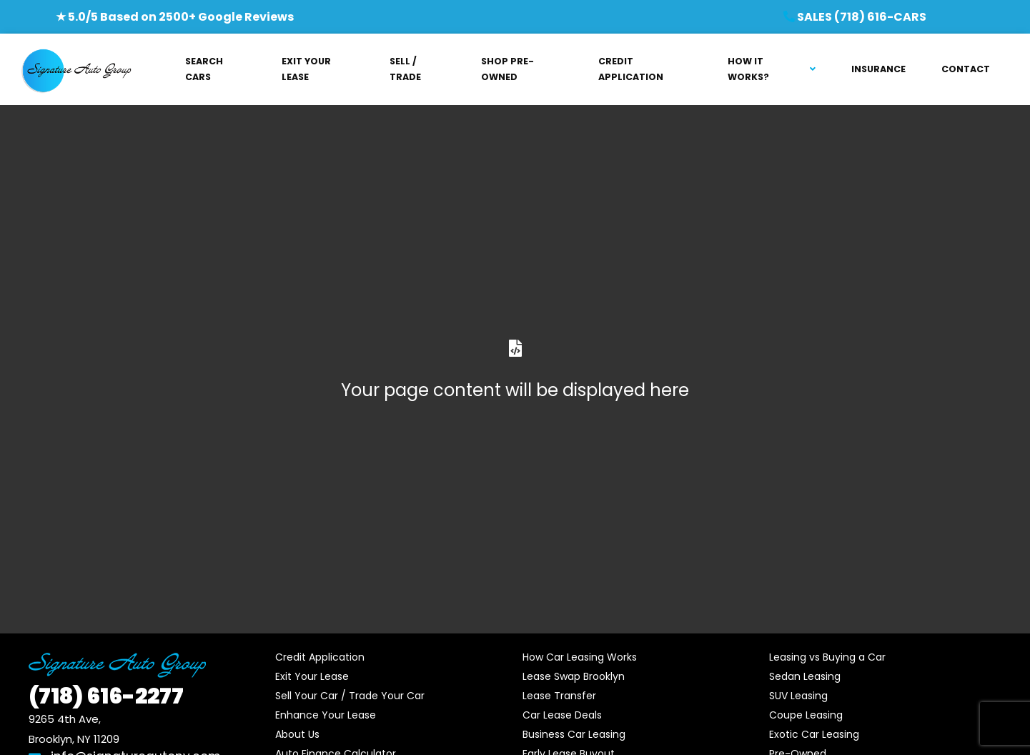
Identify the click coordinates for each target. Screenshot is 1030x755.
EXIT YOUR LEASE (306, 69)
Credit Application (320, 657)
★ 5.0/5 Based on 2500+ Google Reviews (175, 17)
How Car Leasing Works (580, 657)
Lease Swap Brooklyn (574, 676)
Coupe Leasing (806, 715)
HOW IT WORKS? (748, 69)
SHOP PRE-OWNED (507, 69)
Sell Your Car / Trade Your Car (350, 696)
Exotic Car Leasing (814, 734)
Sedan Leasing (805, 676)
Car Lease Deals (562, 715)
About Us (297, 734)
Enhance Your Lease (325, 715)
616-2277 (106, 696)
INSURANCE (878, 69)
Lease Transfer (559, 696)
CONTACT (965, 69)
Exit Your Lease (312, 676)
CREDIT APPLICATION (630, 69)
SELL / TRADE (405, 69)
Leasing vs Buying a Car (827, 657)
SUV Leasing (798, 696)
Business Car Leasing (574, 734)
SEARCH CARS (204, 69)
